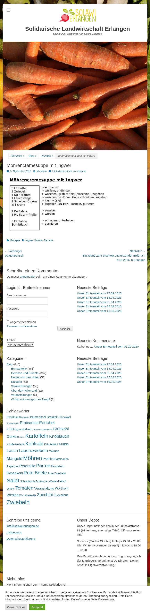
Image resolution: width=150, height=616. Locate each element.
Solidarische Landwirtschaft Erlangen (77, 29)
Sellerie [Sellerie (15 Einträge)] (10, 488)
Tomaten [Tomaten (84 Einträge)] (24, 488)
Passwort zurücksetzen (22, 326)
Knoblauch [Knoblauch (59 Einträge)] (59, 436)
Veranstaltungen (21, 394)
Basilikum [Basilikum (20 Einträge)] (12, 417)
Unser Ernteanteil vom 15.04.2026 (99, 297)
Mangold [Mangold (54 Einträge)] (14, 458)
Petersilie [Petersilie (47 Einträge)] (27, 466)
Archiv (11, 340)
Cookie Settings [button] (16, 607)
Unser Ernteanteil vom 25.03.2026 (99, 306)
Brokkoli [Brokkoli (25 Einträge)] (52, 417)
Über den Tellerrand (24, 390)
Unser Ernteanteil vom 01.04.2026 (99, 302)
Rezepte (47, 156)
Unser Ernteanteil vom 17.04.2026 (99, 293)
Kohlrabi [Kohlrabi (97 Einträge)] (34, 443)
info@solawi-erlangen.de (23, 526)
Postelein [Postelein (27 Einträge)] (57, 466)
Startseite (18, 156)
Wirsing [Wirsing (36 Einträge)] (13, 495)
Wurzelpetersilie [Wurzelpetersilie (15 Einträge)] (27, 495)
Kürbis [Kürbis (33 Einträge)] (64, 444)
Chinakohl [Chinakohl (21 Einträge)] (64, 417)
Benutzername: (17, 295)
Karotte (38, 240)
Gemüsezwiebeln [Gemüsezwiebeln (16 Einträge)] (42, 429)
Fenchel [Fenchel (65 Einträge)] (47, 422)
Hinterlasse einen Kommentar (69, 171)
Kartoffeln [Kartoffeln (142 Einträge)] (36, 436)
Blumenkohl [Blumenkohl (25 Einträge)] (38, 417)
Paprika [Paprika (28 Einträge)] (48, 459)
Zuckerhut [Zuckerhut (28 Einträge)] (61, 495)
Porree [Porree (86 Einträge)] (43, 465)
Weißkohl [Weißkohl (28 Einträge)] (61, 488)
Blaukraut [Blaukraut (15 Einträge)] (24, 417)
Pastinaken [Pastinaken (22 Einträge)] (61, 459)
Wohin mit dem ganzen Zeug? (30, 399)
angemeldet (27, 276)
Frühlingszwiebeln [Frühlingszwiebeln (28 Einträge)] (19, 429)
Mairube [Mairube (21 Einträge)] (54, 451)
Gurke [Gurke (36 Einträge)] (11, 437)
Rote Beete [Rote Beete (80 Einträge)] (35, 472)
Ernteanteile (19, 368)
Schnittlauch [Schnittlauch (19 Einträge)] (27, 481)
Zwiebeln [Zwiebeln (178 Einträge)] (18, 502)
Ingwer (29, 240)
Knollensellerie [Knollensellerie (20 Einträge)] (16, 444)
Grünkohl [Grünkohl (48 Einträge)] (61, 429)
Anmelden (65, 329)
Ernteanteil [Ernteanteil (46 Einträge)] (29, 423)
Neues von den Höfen (25, 377)
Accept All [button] (37, 607)
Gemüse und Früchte (25, 373)
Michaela (42, 171)
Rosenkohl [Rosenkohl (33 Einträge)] (15, 473)
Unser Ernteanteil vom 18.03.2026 (99, 310)
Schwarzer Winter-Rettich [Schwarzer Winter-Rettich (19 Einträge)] (51, 481)
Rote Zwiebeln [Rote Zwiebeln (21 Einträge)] (57, 473)
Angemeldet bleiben (23, 322)
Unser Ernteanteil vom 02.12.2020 (116, 346)
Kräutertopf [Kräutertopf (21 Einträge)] (51, 444)
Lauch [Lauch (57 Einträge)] (12, 450)
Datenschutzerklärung (21, 538)
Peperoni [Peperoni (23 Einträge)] (12, 466)
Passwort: (13, 308)
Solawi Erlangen (21, 386)
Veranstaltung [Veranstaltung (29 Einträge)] (44, 488)
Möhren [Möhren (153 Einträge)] (32, 458)
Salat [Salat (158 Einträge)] (13, 480)
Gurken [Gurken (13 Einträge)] (20, 437)
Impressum (14, 532)
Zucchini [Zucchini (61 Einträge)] (45, 494)
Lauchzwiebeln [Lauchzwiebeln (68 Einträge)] (33, 450)
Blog (33, 156)
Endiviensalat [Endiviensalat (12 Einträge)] (13, 423)
